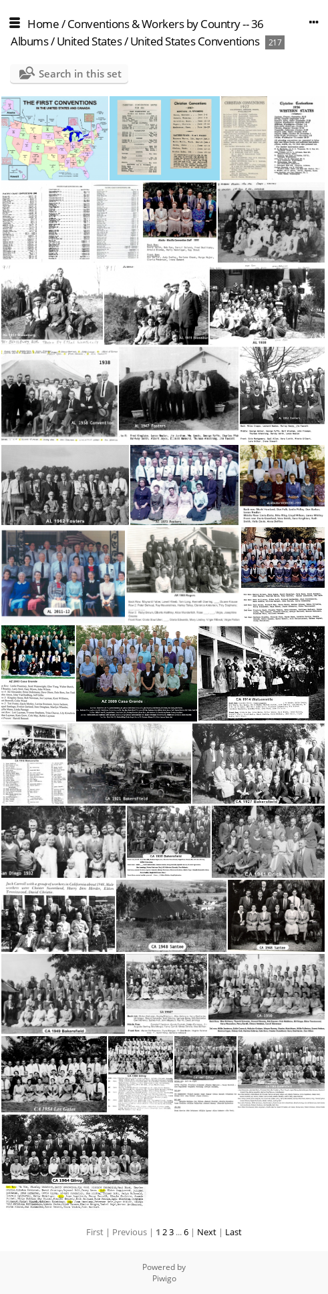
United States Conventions (195, 41)
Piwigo (164, 1278)
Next (206, 1232)
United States (90, 41)
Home (43, 23)
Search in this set (80, 73)
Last (233, 1232)
